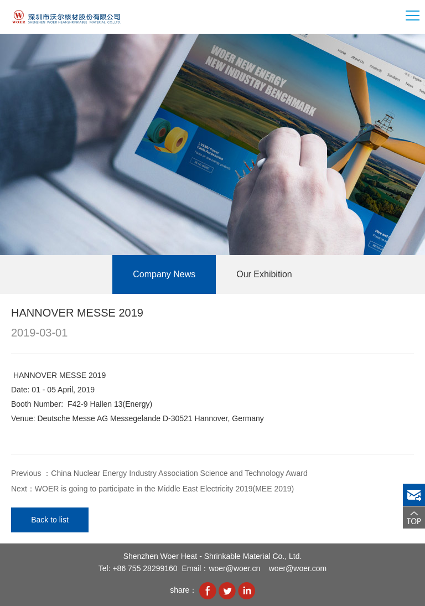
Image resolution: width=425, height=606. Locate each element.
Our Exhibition (264, 274)
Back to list (50, 519)
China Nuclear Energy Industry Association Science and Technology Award (179, 473)
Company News (164, 274)
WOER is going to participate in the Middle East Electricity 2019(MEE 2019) (164, 488)
